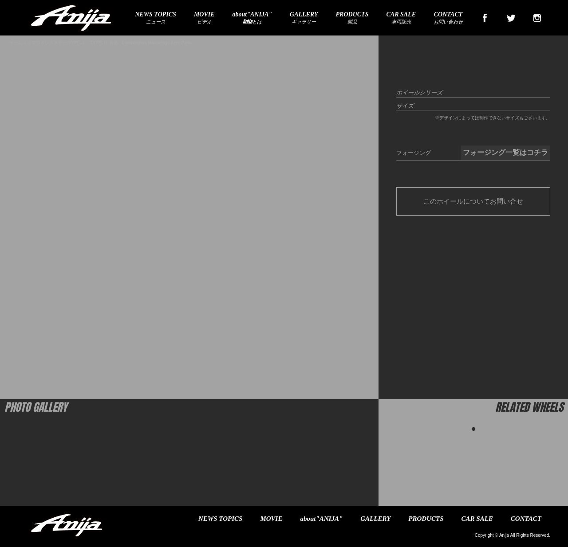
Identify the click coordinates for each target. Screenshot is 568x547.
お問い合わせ (448, 18)
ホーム (15, 42)
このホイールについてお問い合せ (473, 201)
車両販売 (401, 18)
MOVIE (271, 518)
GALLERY (375, 518)
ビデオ (204, 18)
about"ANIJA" (321, 518)
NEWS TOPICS (220, 518)
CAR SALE (477, 518)
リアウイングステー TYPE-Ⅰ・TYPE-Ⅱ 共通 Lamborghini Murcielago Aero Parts (109, 42)
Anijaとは (252, 18)
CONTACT (526, 518)
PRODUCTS (425, 518)
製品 (352, 18)
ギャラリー (304, 18)
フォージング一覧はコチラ (505, 152)
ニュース (155, 18)
